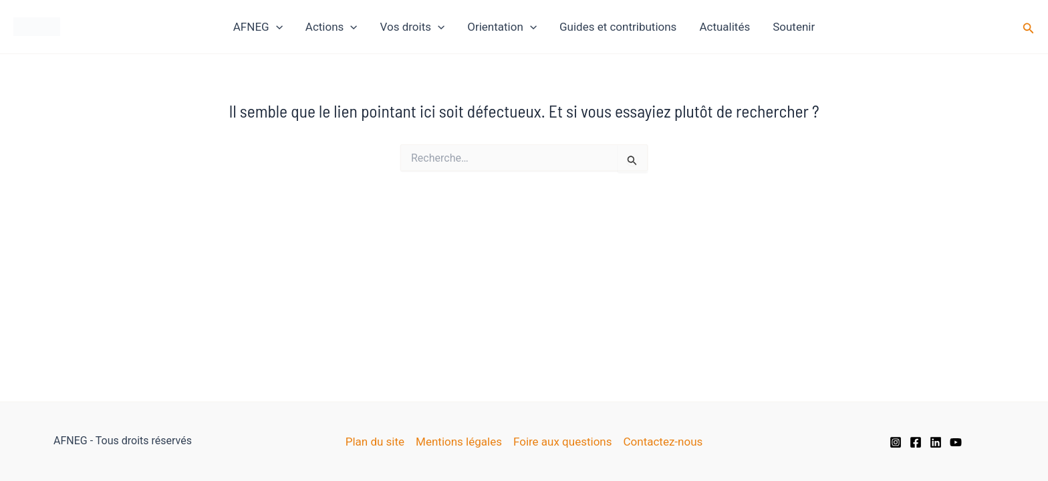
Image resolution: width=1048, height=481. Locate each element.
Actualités (724, 26)
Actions (331, 26)
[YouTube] (956, 442)
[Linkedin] (936, 442)
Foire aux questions (562, 441)
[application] (276, 26)
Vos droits (412, 26)
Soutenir (794, 26)
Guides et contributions (617, 26)
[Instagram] (896, 442)
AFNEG (258, 26)
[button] (1029, 27)
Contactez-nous (663, 441)
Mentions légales (459, 441)
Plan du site (375, 441)
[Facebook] (916, 442)
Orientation (502, 26)
